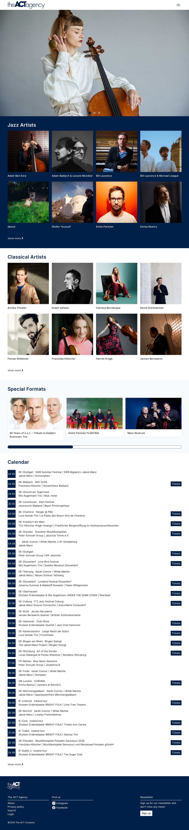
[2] (99, 113)
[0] (90, 113)
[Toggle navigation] (178, 5)
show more (15, 238)
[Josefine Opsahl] (94, 63)
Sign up (146, 813)
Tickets (176, 483)
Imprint (12, 810)
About (11, 803)
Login (11, 814)
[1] (94, 113)
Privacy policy (16, 806)
